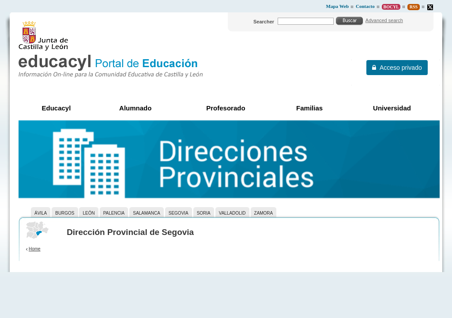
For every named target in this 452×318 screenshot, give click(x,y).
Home (35, 248)
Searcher (263, 21)
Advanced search (384, 20)
